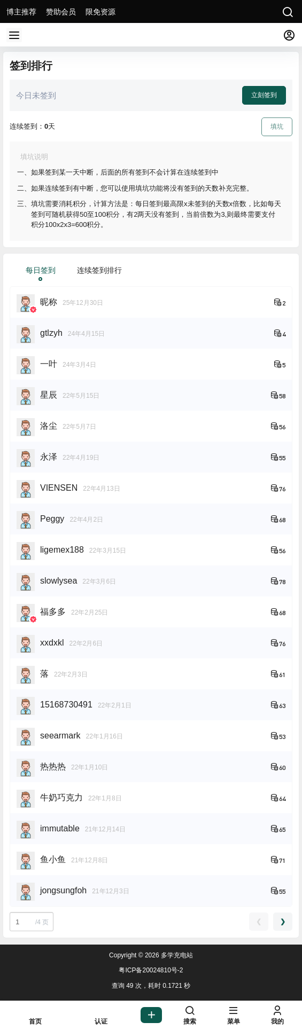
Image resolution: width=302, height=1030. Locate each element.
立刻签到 (264, 95)
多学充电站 (176, 955)
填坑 (276, 126)
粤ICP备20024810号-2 (151, 970)
